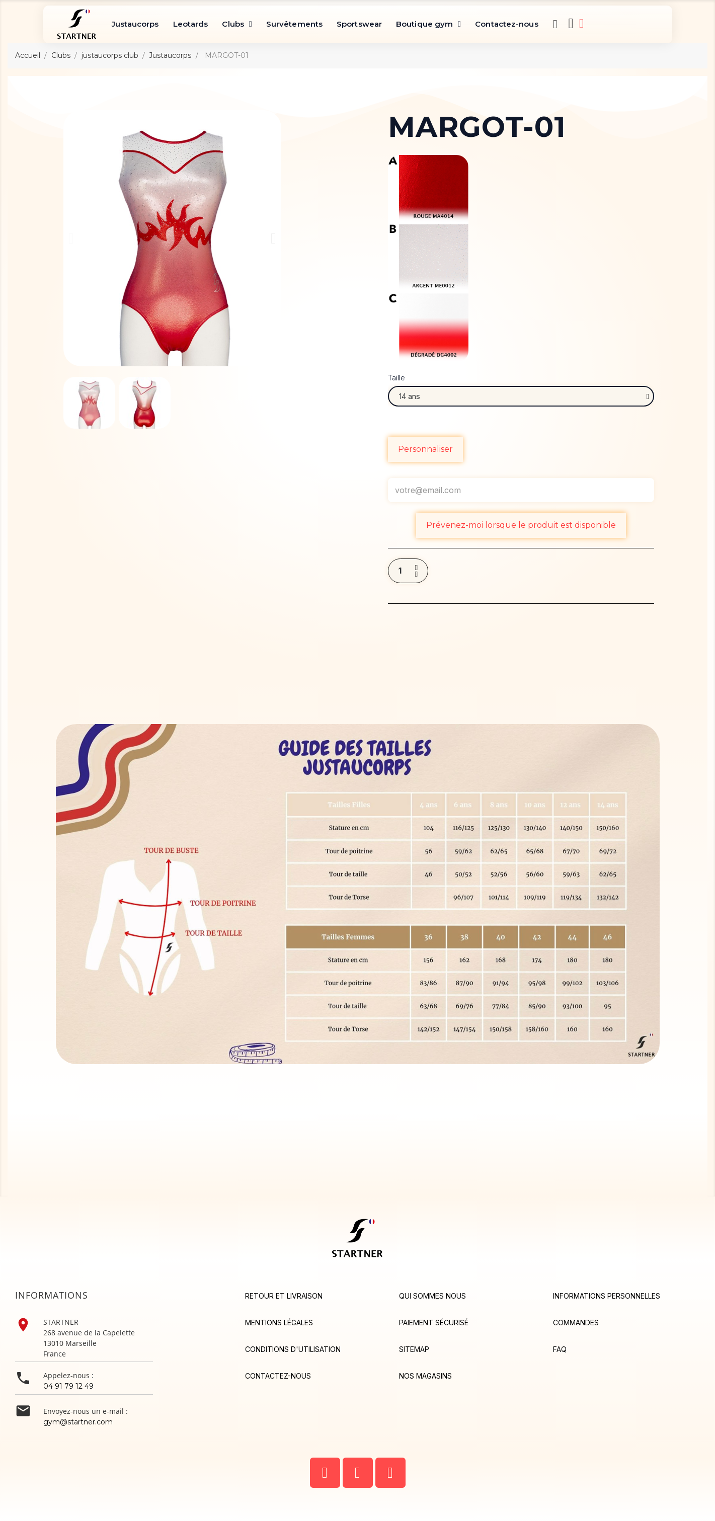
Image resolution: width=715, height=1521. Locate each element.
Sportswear (359, 24)
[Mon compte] (581, 23)
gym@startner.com (78, 1421)
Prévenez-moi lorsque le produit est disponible (521, 525)
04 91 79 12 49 (68, 1386)
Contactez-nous (506, 24)
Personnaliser (425, 449)
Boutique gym (428, 24)
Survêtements (294, 24)
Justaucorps (135, 24)
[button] (555, 24)
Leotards (190, 24)
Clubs (237, 24)
